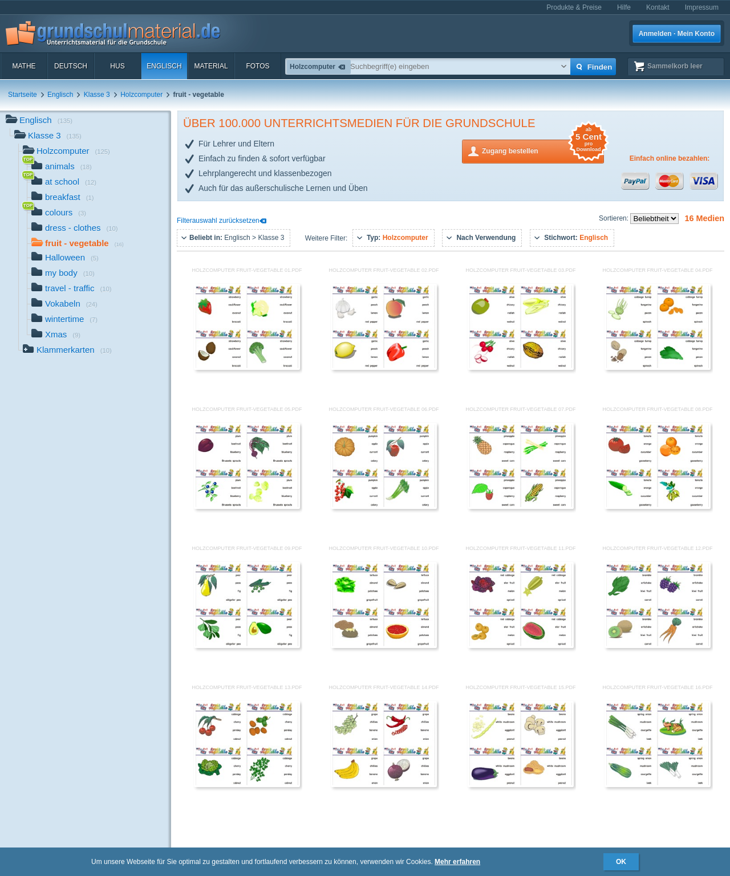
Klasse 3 (97, 95)
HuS (117, 66)
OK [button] (621, 862)
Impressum (702, 7)
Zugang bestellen (543, 150)
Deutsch (70, 66)
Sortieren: (614, 218)
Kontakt (658, 7)
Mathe (23, 66)
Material (211, 66)
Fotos (257, 66)
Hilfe (624, 7)
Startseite (22, 95)
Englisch (164, 66)
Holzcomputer (141, 95)
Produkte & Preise (574, 7)
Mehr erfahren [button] (457, 862)
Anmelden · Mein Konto (677, 34)
